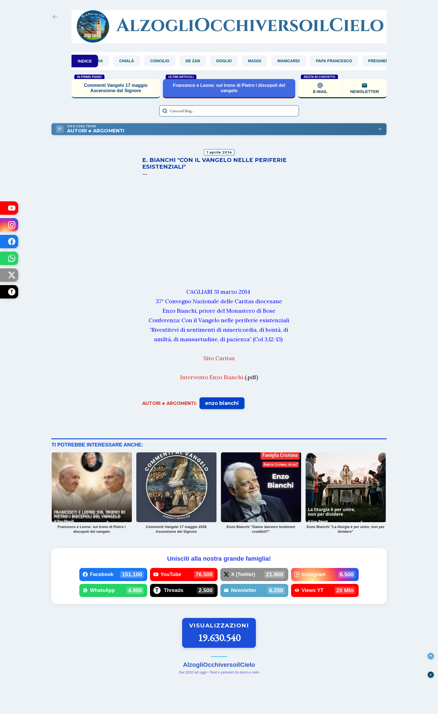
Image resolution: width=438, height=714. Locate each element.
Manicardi (294, 61)
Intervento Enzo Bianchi (211, 377)
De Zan (198, 61)
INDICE (85, 61)
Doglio (229, 61)
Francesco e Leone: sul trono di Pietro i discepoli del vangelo (229, 88)
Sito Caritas (219, 358)
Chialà (132, 61)
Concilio (165, 61)
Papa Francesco (340, 61)
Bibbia (101, 61)
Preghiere (385, 61)
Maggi (259, 61)
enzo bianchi (222, 403)
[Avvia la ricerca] (164, 110)
